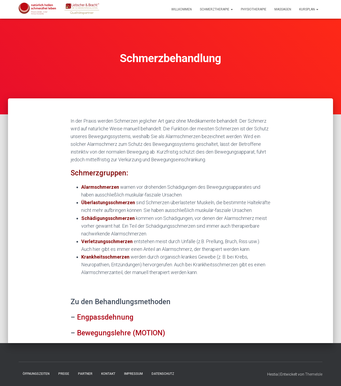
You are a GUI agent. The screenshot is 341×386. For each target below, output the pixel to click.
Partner (85, 374)
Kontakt (108, 374)
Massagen (282, 9)
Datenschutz (163, 374)
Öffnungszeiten (36, 374)
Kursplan (308, 9)
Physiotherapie (253, 9)
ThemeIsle (313, 374)
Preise (63, 374)
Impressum (133, 374)
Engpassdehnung (105, 317)
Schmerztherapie (216, 9)
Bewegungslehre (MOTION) (121, 333)
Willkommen (181, 9)
